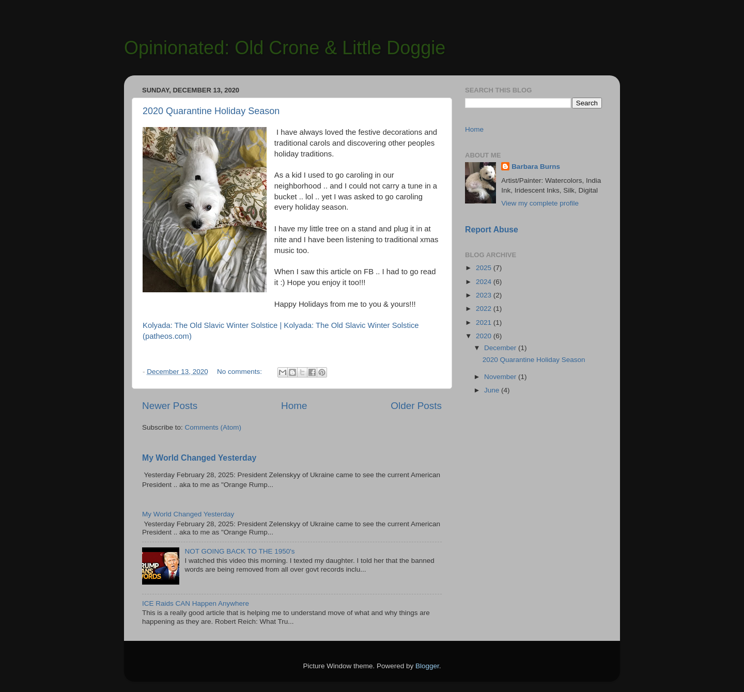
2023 (484, 295)
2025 (484, 268)
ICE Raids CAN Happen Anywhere (195, 603)
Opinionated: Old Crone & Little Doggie (284, 47)
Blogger (427, 666)
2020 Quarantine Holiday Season (211, 111)
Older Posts (416, 405)
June (492, 390)
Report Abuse (491, 229)
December (501, 348)
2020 (484, 336)
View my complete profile (540, 203)
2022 (484, 308)
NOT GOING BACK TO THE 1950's (239, 551)
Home (294, 405)
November (501, 377)
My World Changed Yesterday (199, 457)
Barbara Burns (536, 166)
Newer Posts (169, 405)
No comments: (240, 371)
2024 (484, 282)
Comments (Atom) (213, 427)
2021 (484, 322)
